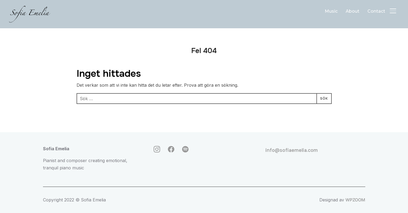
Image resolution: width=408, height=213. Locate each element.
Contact (376, 11)
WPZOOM (355, 199)
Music (331, 11)
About (352, 11)
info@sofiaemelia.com (291, 150)
